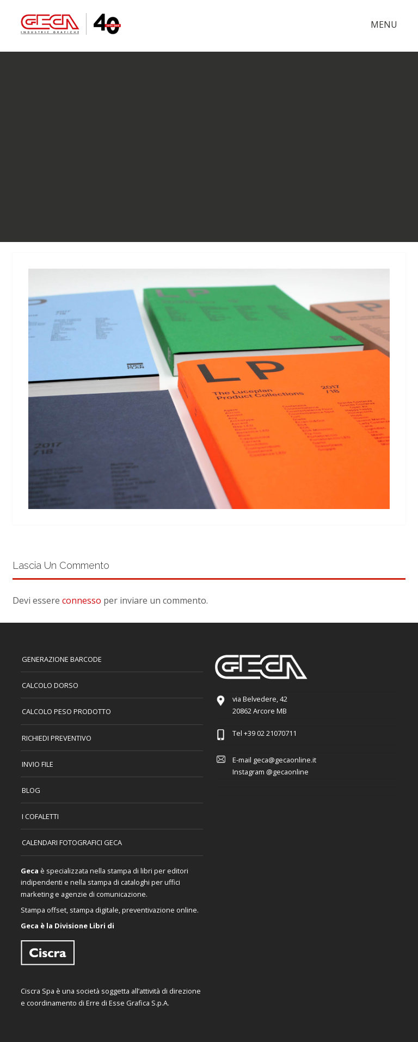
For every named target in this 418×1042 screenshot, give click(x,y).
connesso (81, 600)
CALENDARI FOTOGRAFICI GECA (72, 842)
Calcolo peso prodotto (66, 711)
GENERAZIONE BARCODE (62, 659)
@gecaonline (287, 772)
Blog (31, 790)
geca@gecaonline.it (284, 760)
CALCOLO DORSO (50, 685)
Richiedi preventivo (56, 738)
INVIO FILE (37, 764)
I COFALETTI (40, 816)
